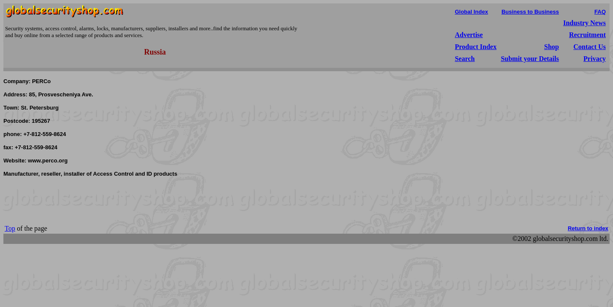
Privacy (595, 58)
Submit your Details (530, 58)
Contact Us (589, 46)
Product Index (475, 46)
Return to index (588, 228)
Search (465, 58)
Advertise (469, 34)
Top (10, 228)
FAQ (600, 12)
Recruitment (587, 34)
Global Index (471, 12)
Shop (551, 46)
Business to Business (530, 12)
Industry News (584, 22)
